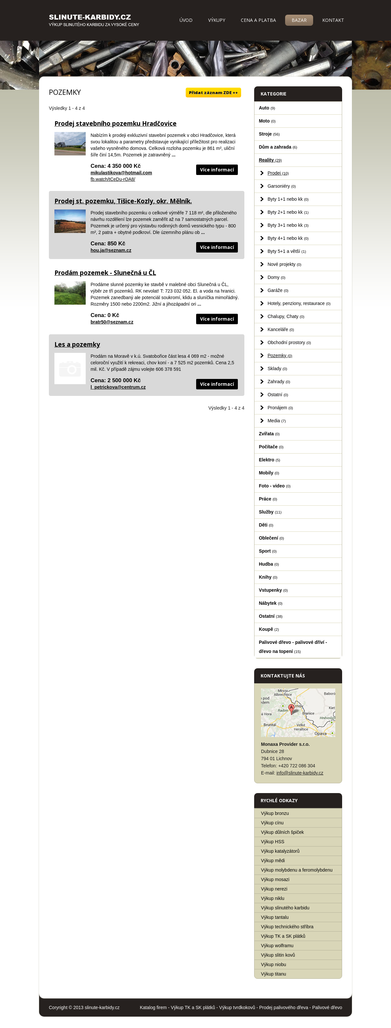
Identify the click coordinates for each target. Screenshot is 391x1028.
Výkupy (216, 20)
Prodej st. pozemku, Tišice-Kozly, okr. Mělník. (123, 201)
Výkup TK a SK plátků (283, 936)
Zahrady (279, 381)
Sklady (277, 368)
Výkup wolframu (277, 945)
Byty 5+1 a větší (287, 251)
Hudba (269, 564)
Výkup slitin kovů (278, 955)
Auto (267, 107)
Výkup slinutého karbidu (285, 907)
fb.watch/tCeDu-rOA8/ (113, 179)
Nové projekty (284, 264)
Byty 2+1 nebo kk (288, 212)
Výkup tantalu (275, 917)
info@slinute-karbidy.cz (299, 772)
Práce (268, 498)
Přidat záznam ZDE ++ (213, 92)
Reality (270, 160)
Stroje (269, 134)
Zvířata (269, 433)
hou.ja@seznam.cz (111, 250)
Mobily (269, 472)
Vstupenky (273, 590)
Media (277, 420)
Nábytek (270, 603)
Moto (267, 120)
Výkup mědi (273, 860)
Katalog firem (153, 1007)
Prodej (278, 173)
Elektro (269, 459)
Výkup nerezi (274, 888)
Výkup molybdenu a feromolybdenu (296, 870)
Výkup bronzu (275, 813)
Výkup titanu (273, 974)
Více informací (217, 170)
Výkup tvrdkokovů (237, 1007)
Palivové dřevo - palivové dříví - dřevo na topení (293, 647)
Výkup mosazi (275, 879)
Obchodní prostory (289, 342)
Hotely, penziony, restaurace (299, 303)
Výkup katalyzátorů (280, 851)
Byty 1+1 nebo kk (288, 199)
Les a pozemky (77, 344)
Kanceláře (281, 329)
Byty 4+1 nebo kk (288, 238)
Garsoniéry (282, 186)
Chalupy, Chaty (286, 316)
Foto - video (274, 485)
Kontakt (333, 20)
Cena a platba (258, 20)
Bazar (299, 20)
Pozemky (280, 355)
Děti (266, 525)
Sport (268, 551)
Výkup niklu (272, 898)
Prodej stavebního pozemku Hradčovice (115, 123)
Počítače (271, 446)
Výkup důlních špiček (282, 832)
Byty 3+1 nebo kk (288, 225)
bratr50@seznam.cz (112, 322)
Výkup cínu (272, 822)
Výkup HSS (272, 841)
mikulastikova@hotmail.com (121, 172)
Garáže (278, 290)
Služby (270, 511)
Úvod (186, 20)
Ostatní (278, 394)
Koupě (269, 629)
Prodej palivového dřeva (283, 1007)
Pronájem (280, 407)
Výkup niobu (273, 964)
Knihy (268, 577)
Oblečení (271, 538)
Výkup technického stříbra (287, 926)
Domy (276, 277)
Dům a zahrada (278, 147)
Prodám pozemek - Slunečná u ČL (105, 272)
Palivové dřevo (327, 1007)
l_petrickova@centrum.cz (118, 387)
